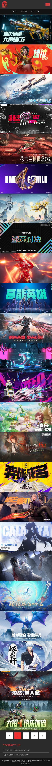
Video (24, 11)
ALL (14, 11)
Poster (35, 11)
